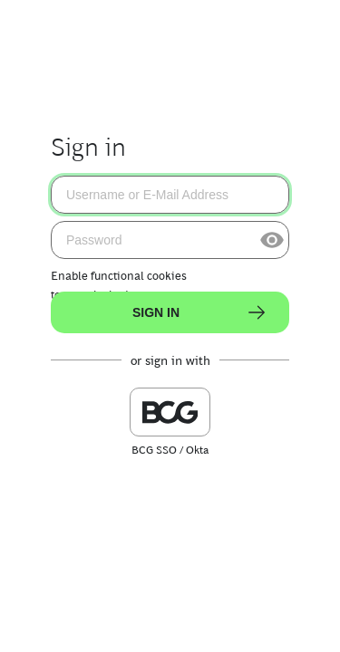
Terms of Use (96, 625)
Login (282, 625)
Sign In (199, 312)
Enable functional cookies (119, 276)
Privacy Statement (199, 625)
